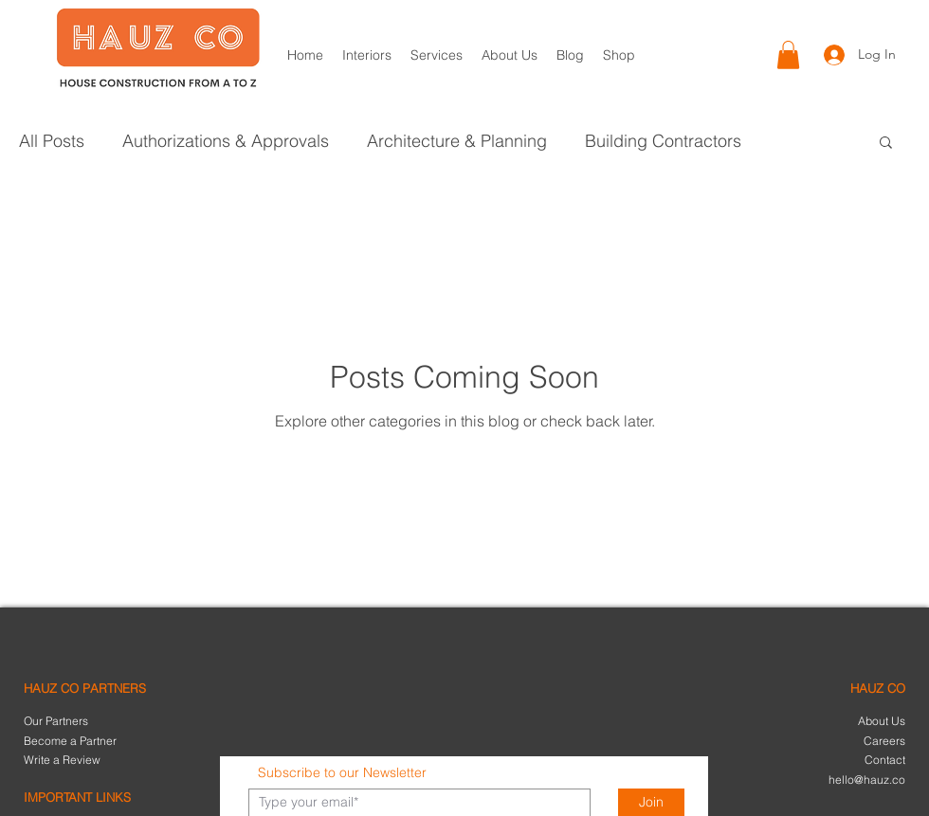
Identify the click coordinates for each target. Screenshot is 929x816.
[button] (788, 55)
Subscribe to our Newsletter (342, 772)
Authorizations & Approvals (225, 141)
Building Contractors (663, 141)
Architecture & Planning (457, 141)
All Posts (51, 141)
